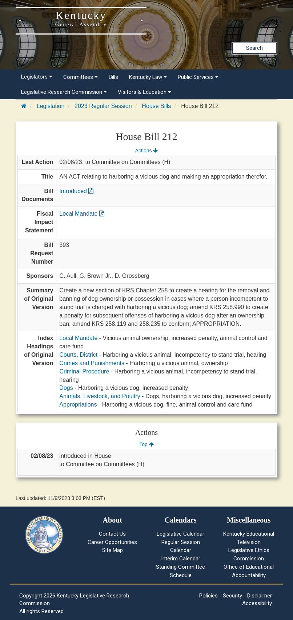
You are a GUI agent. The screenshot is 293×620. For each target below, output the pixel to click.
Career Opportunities (112, 542)
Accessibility (257, 603)
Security (232, 595)
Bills (113, 77)
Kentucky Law (148, 77)
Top (146, 444)
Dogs (66, 388)
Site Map (112, 550)
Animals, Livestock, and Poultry (99, 396)
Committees (80, 77)
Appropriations (78, 404)
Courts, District (78, 355)
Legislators (36, 76)
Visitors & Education (144, 92)
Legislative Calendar (180, 534)
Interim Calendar (180, 558)
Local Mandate (81, 214)
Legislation (51, 106)
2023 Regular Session (103, 106)
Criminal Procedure (84, 371)
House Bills (156, 106)
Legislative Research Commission (64, 92)
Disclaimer (259, 595)
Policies (208, 595)
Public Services (198, 77)
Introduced (76, 191)
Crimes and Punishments (91, 363)
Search (254, 48)
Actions (146, 150)
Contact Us (112, 534)
